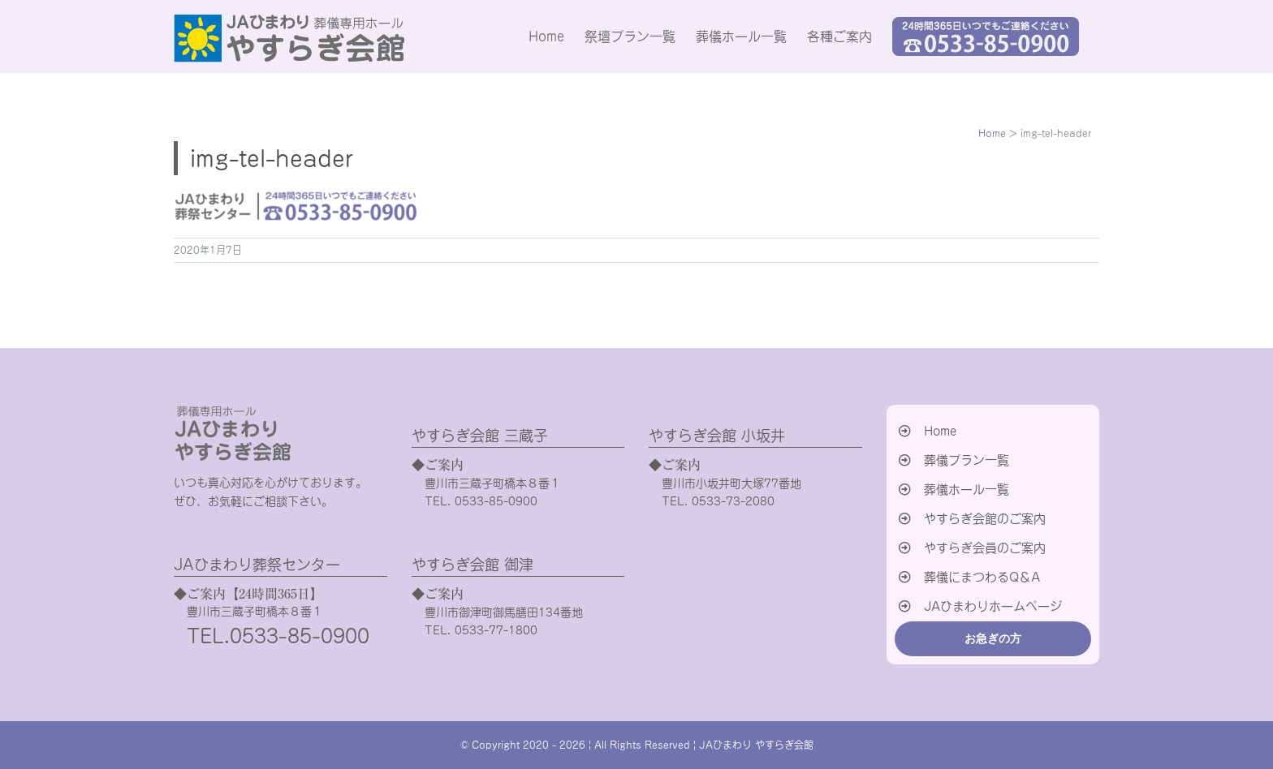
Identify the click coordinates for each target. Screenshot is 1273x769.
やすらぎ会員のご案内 (985, 548)
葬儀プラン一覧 (966, 460)
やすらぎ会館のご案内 (985, 519)
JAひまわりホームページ (993, 606)
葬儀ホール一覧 (966, 489)
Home (940, 431)
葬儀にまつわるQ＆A (982, 577)
